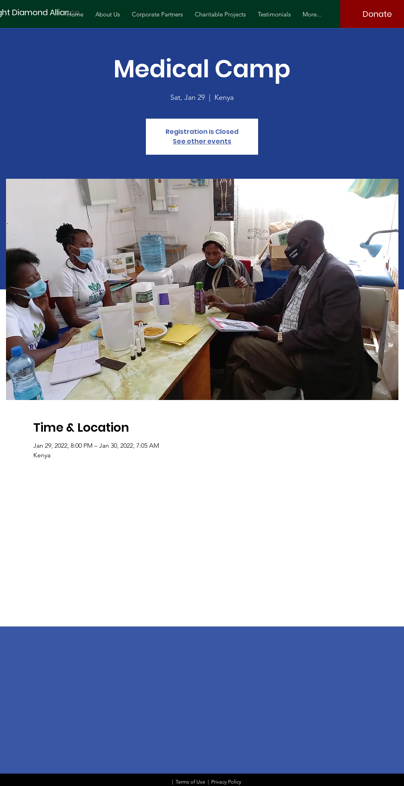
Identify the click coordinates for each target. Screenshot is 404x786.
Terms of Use (190, 782)
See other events (202, 141)
